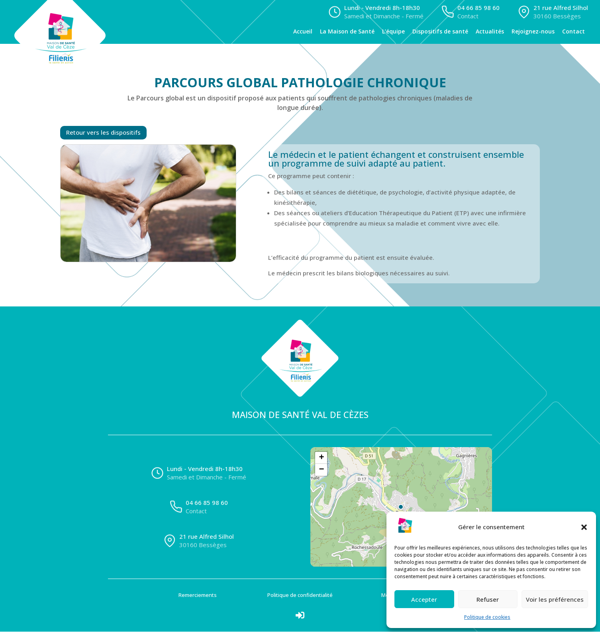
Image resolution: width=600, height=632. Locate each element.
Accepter (424, 599)
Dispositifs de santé (440, 31)
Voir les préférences (555, 599)
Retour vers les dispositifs (103, 133)
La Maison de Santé (347, 31)
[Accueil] (66, 22)
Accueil (302, 31)
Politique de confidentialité (300, 595)
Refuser (487, 599)
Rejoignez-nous (533, 31)
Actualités (490, 31)
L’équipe (393, 31)
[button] (584, 527)
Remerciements (197, 595)
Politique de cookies (487, 617)
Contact (573, 31)
